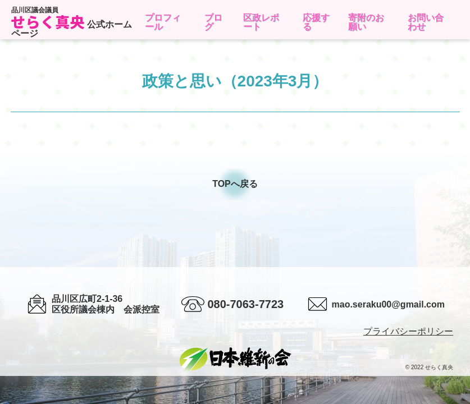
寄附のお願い (366, 22)
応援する (316, 22)
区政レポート (261, 22)
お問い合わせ (426, 22)
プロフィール (163, 22)
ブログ (213, 22)
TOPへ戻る (235, 184)
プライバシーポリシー (408, 331)
